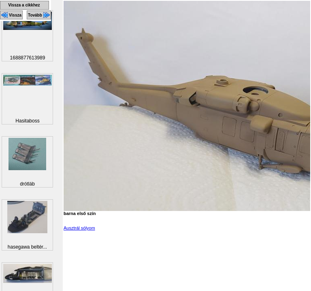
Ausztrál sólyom (79, 228)
